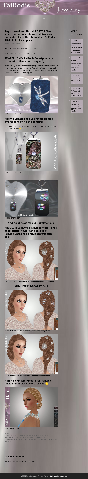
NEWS (8, 433)
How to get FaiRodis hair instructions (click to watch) (76, 92)
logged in (17, 461)
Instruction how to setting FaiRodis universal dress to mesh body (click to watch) (76, 46)
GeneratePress (62, 476)
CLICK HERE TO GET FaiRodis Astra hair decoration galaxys (27, 331)
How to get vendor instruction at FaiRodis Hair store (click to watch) (76, 64)
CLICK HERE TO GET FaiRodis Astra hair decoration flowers (27, 376)
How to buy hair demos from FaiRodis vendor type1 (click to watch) (77, 106)
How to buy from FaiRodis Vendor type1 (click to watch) (76, 79)
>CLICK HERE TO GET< (13, 114)
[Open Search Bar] (44, 18)
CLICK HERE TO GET (29, 281)
